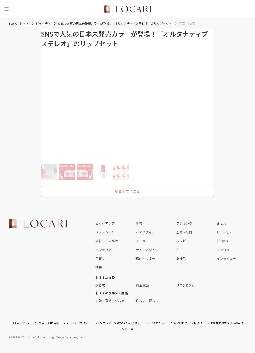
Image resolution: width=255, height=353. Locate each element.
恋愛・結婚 (184, 232)
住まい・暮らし (147, 300)
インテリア (103, 249)
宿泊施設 (142, 285)
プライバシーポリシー (77, 323)
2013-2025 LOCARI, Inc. (27, 337)
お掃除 (181, 258)
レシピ (181, 241)
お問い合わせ (179, 323)
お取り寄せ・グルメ (109, 300)
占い (179, 249)
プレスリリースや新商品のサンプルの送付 (217, 323)
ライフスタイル (147, 249)
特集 (98, 267)
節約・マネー (145, 258)
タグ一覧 (127, 329)
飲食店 (100, 285)
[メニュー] (6, 9)
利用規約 (53, 323)
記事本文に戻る (127, 191)
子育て (100, 258)
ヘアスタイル (145, 232)
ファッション (105, 232)
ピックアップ (105, 223)
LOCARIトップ (21, 323)
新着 (139, 223)
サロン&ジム (185, 285)
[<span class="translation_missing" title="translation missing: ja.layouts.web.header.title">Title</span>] (127, 9)
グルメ (141, 241)
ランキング (184, 223)
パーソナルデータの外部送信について (117, 323)
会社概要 (38, 323)
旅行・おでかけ (106, 241)
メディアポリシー (156, 323)
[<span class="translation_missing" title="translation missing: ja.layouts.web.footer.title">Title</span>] (38, 223)
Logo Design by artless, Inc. (66, 337)
